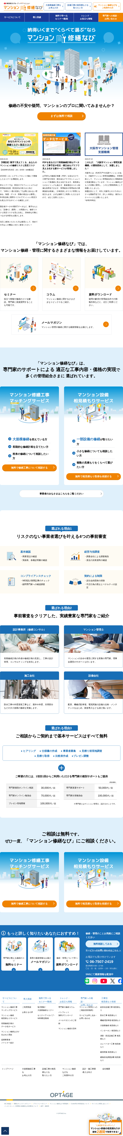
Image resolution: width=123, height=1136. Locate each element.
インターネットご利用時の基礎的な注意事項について (21, 1118)
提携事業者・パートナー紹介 (7, 1055)
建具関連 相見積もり (108, 1066)
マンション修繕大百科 (67, 1042)
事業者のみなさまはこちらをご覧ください (61, 504)
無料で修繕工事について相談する (29, 475)
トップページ (6, 1083)
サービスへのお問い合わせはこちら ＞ (103, 964)
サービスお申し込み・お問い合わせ (88, 1030)
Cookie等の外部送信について (80, 1116)
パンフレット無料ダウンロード (65, 1027)
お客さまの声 (27, 1026)
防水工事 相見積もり (108, 1029)
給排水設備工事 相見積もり (110, 1022)
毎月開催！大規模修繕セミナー (46, 1022)
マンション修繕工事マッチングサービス (9, 1022)
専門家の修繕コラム (66, 1021)
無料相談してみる (103, 957)
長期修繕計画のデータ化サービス (8, 1038)
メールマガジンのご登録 (67, 1035)
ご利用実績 (26, 1021)
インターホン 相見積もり (110, 1044)
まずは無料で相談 (61, 119)
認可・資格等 (45, 1118)
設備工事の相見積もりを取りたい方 (49, 1086)
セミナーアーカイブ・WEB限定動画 (46, 1030)
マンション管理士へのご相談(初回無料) (88, 1022)
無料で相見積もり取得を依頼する (93, 484)
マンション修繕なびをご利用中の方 (69, 1086)
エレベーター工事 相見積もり (110, 1059)
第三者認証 (7, 1116)
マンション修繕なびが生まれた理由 (10, 1046)
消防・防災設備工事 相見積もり (110, 1051)
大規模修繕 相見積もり (109, 1039)
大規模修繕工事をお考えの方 (28, 1084)
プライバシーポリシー (40, 1116)
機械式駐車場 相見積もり (110, 1034)
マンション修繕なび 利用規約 (59, 1116)
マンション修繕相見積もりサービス (9, 1030)
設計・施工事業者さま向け (90, 1084)
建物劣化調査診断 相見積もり (110, 1072)
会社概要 (105, 1083)
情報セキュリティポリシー (22, 1116)
